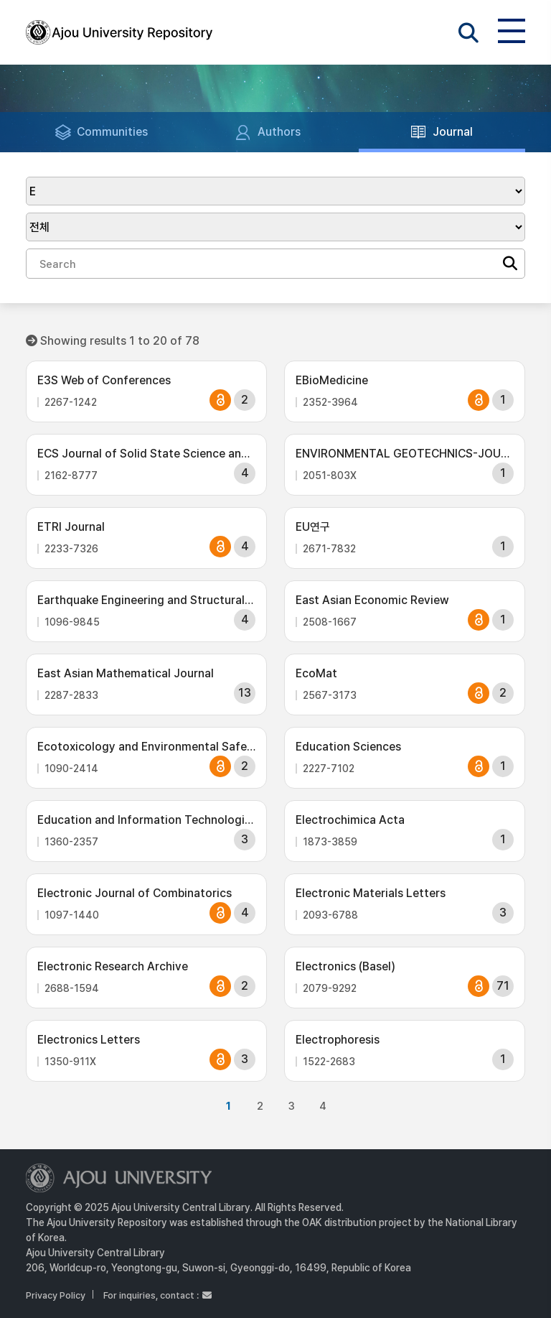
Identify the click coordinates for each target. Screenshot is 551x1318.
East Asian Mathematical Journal (125, 673)
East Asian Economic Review (372, 600)
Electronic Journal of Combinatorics (134, 893)
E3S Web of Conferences (104, 380)
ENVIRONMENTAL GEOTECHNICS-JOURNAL (405, 453)
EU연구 (313, 527)
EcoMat (316, 673)
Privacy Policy (55, 1295)
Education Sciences (348, 746)
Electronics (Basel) (345, 966)
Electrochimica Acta (350, 820)
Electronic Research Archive (112, 966)
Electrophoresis (338, 1039)
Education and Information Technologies (146, 820)
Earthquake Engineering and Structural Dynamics (146, 600)
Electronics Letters (88, 1039)
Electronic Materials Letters (371, 893)
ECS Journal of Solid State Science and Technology (146, 453)
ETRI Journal (71, 527)
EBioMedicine (332, 380)
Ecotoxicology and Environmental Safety (146, 746)
